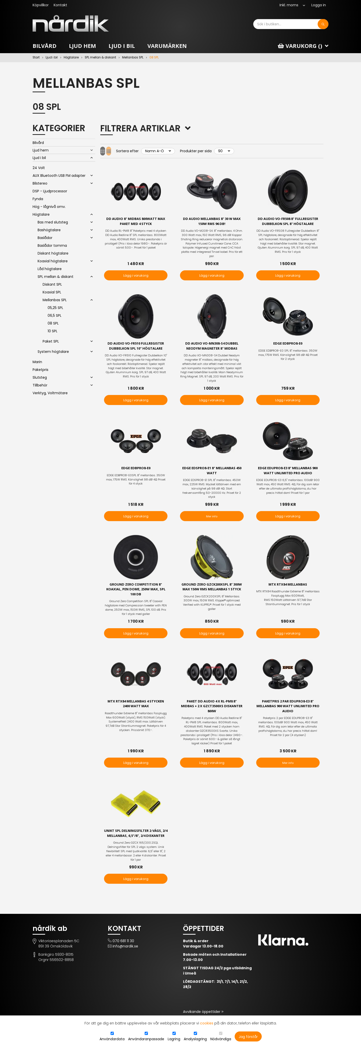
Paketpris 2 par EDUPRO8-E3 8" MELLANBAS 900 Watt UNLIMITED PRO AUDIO (287, 711)
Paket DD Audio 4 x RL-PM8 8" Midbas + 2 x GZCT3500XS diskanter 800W (211, 711)
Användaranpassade (146, 1038)
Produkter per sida (205, 150)
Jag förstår (248, 1036)
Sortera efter (136, 150)
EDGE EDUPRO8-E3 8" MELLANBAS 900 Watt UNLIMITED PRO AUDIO (287, 473)
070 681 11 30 (123, 952)
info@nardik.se (125, 957)
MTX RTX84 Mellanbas (288, 588)
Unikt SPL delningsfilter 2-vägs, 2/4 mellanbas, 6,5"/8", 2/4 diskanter (135, 841)
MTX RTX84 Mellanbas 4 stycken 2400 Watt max (136, 708)
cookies (206, 1023)
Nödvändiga (220, 1038)
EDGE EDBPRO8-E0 (288, 345)
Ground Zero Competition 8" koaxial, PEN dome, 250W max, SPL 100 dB (135, 593)
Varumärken (167, 45)
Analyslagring (195, 1038)
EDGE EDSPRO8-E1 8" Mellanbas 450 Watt (212, 473)
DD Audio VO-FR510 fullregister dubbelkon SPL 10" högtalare (136, 348)
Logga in (318, 5)
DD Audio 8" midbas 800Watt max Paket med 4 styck (136, 222)
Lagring (174, 1038)
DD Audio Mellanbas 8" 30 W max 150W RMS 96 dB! (211, 222)
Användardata (112, 1038)
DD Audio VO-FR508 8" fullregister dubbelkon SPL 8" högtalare (287, 224)
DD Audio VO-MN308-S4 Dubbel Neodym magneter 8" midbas (211, 348)
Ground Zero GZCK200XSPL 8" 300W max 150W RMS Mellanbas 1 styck (211, 593)
